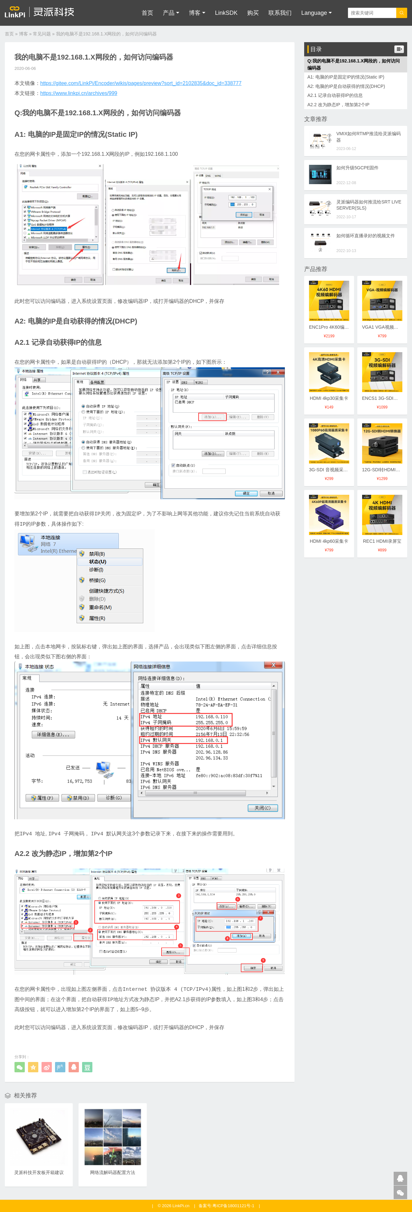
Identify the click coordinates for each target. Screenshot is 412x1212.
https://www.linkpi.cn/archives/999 (78, 93)
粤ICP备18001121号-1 (233, 1205)
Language (314, 13)
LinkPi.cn (181, 1205)
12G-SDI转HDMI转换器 (385, 469)
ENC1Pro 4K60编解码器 (333, 327)
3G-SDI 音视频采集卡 (330, 469)
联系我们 (280, 13)
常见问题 (42, 33)
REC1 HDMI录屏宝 (382, 541)
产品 (168, 13)
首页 (147, 13)
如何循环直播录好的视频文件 (365, 235)
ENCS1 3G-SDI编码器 (384, 398)
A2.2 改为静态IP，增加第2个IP (338, 104)
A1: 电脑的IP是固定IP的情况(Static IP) (345, 77)
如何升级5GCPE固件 (357, 167)
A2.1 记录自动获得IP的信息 (335, 95)
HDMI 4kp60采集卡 (329, 541)
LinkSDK (226, 13)
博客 (195, 13)
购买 (253, 13)
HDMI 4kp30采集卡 (329, 398)
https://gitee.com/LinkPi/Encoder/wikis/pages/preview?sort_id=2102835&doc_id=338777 (140, 83)
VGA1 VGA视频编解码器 (387, 327)
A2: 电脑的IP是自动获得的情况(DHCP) (346, 86)
